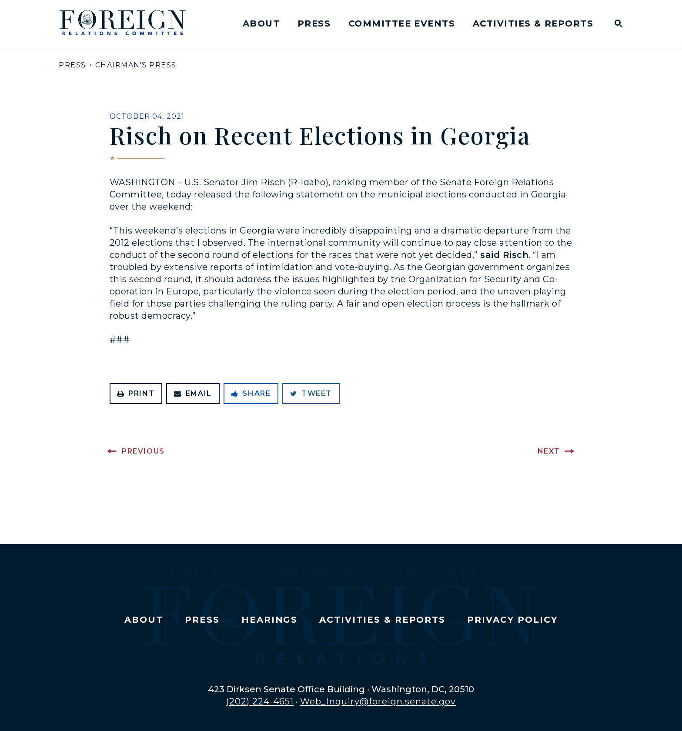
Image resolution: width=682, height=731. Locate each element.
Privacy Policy (512, 619)
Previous (143, 451)
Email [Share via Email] (193, 393)
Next (549, 451)
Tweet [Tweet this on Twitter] (311, 393)
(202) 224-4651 (260, 701)
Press (314, 23)
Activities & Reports (533, 23)
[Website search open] (616, 25)
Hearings (269, 619)
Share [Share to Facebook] (251, 393)
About (261, 23)
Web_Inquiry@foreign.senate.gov (378, 701)
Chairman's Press (136, 65)
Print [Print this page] (136, 393)
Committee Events (401, 23)
